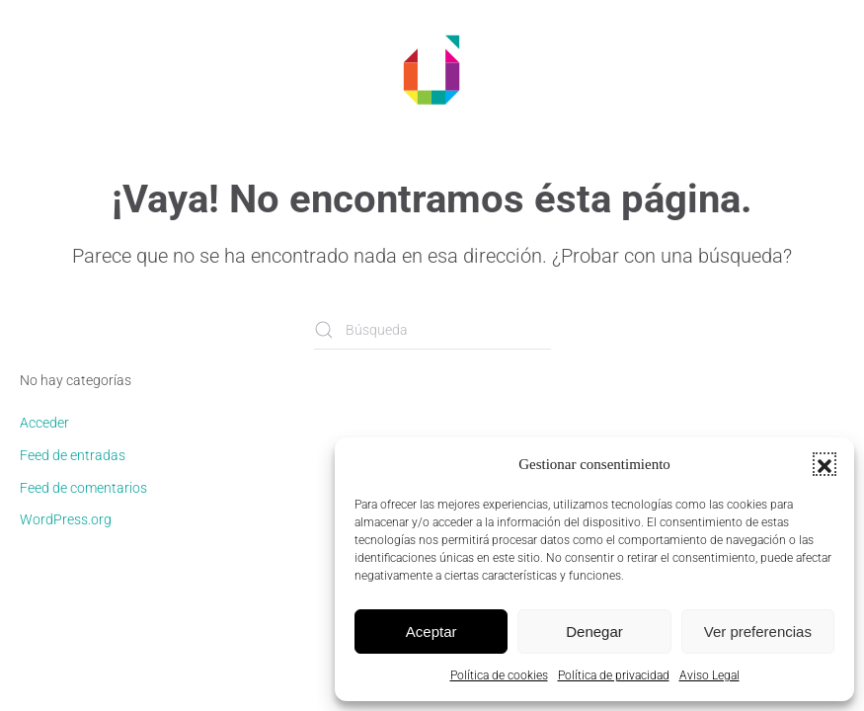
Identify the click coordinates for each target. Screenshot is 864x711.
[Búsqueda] (432, 330)
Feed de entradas (72, 455)
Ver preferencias (758, 631)
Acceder (44, 423)
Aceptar (431, 631)
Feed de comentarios (83, 488)
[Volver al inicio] (432, 69)
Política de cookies (499, 675)
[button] (824, 464)
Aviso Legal (709, 675)
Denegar (594, 631)
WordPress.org (66, 519)
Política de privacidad (613, 675)
